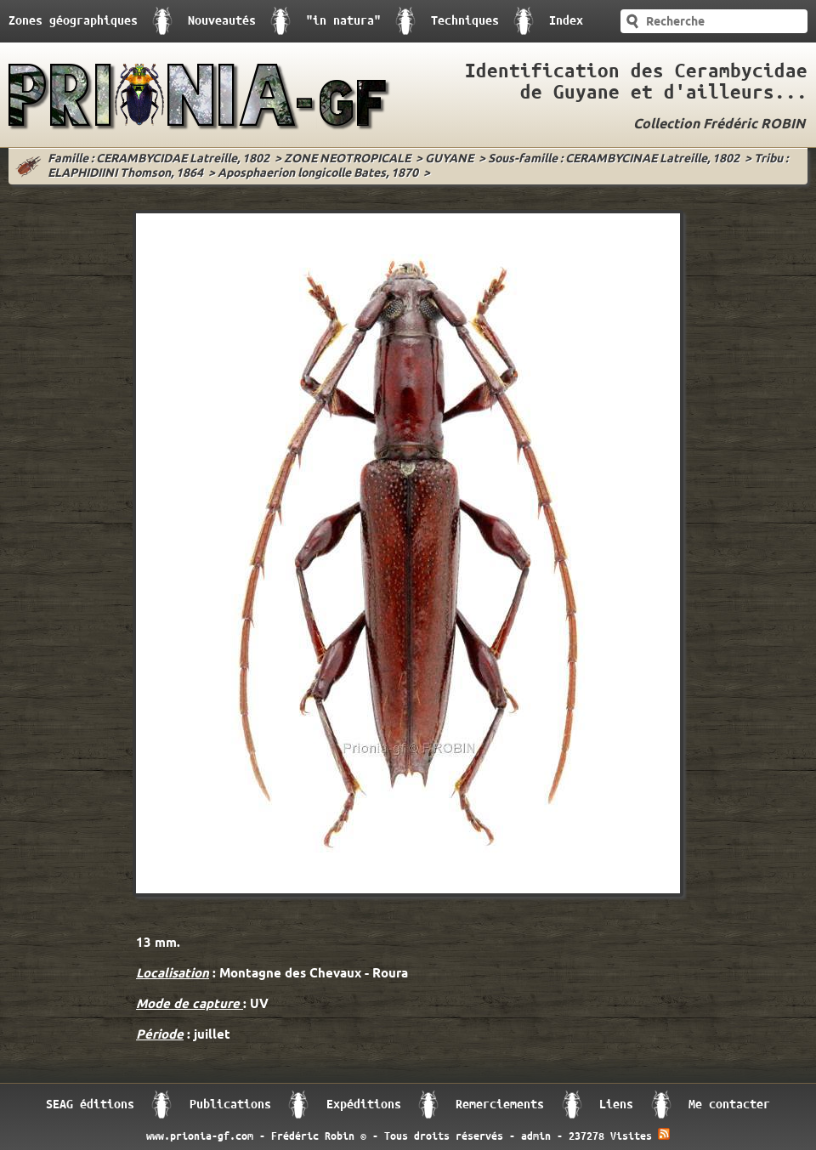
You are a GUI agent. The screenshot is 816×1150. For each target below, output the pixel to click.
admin (536, 1136)
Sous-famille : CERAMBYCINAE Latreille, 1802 (614, 159)
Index (566, 21)
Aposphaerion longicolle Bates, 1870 (318, 174)
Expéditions (363, 1104)
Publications (230, 1104)
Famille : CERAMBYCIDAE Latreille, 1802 (158, 159)
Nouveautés (222, 21)
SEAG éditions (90, 1104)
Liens (616, 1104)
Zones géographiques (73, 21)
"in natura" (343, 21)
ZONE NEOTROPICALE (347, 159)
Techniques (465, 21)
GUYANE (449, 159)
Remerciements (500, 1104)
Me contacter (729, 1104)
